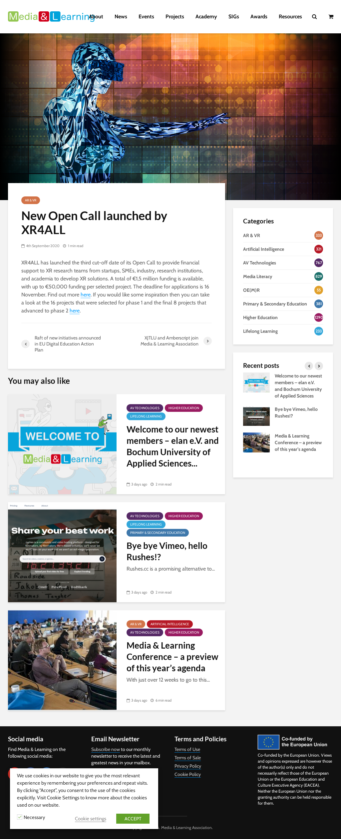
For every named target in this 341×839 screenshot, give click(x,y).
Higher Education (184, 408)
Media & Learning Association (186, 827)
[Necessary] (19, 817)
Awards (258, 16)
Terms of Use (187, 749)
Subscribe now (105, 749)
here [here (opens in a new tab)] (86, 294)
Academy (206, 16)
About (96, 16)
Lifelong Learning (146, 416)
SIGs (233, 16)
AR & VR (30, 200)
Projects (175, 16)
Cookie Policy (187, 774)
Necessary (34, 817)
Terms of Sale (187, 758)
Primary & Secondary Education (157, 533)
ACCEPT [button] (133, 819)
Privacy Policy (187, 766)
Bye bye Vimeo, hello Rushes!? (167, 551)
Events (146, 16)
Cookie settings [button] (90, 819)
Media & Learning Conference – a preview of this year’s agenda (172, 656)
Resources (290, 16)
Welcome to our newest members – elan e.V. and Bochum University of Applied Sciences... (173, 446)
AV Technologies (145, 408)
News (121, 16)
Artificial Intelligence (170, 624)
